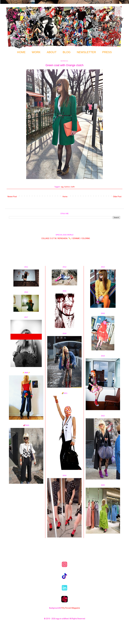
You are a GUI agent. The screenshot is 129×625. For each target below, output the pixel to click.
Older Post (117, 197)
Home (65, 197)
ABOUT (51, 52)
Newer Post (12, 197)
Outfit (73, 187)
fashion (67, 187)
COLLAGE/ (45, 238)
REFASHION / (63, 238)
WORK (36, 52)
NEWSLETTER (86, 52)
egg (62, 187)
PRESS (107, 52)
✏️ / (70, 238)
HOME (21, 52)
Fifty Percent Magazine (70, 608)
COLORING (85, 238)
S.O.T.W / (53, 238)
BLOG (67, 52)
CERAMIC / (76, 238)
